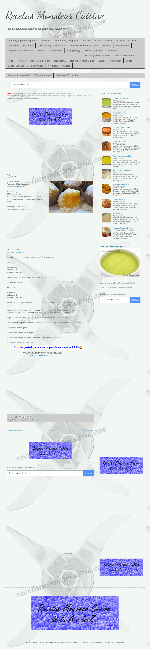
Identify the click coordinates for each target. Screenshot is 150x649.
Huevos (107, 45)
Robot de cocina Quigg (82, 61)
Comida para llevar (127, 40)
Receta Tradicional (40, 61)
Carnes (87, 40)
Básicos (46, 40)
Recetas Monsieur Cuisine (54, 15)
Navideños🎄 (74, 51)
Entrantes (28, 45)
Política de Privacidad (67, 75)
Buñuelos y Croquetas (67, 40)
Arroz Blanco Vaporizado (122, 170)
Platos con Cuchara (125, 55)
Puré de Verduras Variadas (122, 156)
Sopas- (129, 61)
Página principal (42, 75)
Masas (41, 50)
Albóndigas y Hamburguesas (23, 40)
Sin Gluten (115, 61)
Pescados (112, 50)
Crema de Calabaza (120, 113)
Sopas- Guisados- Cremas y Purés (25, 66)
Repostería (60, 61)
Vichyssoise (117, 214)
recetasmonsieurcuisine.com (15, 186)
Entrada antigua (87, 431)
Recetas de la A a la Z (19, 75)
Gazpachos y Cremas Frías (52, 45)
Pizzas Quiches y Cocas (97, 55)
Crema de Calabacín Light (111, 247)
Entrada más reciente (15, 431)
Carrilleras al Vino (119, 142)
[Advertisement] (50, 151)
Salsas (102, 61)
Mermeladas (55, 50)
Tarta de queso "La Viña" (122, 127)
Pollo (10, 61)
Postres (22, 61)
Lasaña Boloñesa (119, 199)
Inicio (52, 431)
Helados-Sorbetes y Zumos (84, 45)
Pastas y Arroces (94, 50)
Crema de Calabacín (120, 99)
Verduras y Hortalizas (59, 66)
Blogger (121, 642)
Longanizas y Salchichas (21, 50)
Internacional (122, 45)
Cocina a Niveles (103, 40)
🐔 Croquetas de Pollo (121, 185)
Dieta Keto (13, 45)
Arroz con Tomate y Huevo (122, 228)
